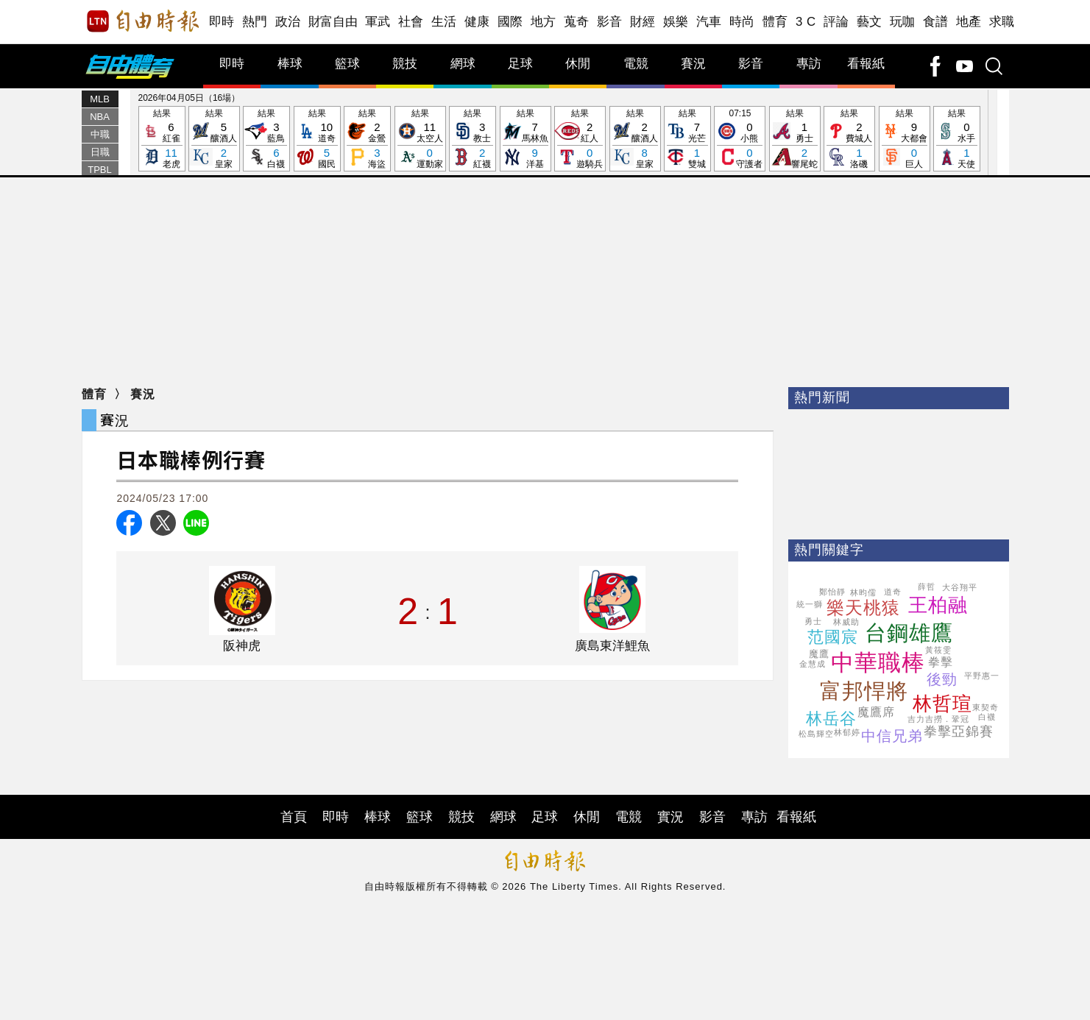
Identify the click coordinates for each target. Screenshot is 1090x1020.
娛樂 (676, 22)
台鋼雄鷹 (909, 633)
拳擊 (940, 662)
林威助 (846, 621)
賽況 (693, 64)
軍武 (378, 22)
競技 (404, 64)
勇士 (813, 621)
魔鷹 (819, 653)
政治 (288, 22)
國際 (510, 22)
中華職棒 (878, 663)
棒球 (289, 64)
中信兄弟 (892, 736)
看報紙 (866, 64)
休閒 (577, 64)
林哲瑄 (942, 704)
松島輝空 (816, 733)
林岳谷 (831, 718)
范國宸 (832, 637)
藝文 (869, 22)
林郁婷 (847, 732)
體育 (775, 22)
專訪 (808, 64)
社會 (411, 22)
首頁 (293, 817)
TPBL (100, 169)
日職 (100, 151)
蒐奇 (577, 22)
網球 (462, 64)
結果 (162, 139)
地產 (969, 22)
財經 (643, 22)
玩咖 (903, 22)
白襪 (987, 716)
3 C (806, 22)
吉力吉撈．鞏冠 (938, 719)
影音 (610, 22)
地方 (543, 22)
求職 (1002, 22)
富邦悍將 (864, 691)
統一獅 (809, 604)
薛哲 (926, 586)
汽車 (709, 22)
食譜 (936, 22)
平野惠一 (981, 675)
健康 (477, 22)
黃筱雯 (938, 649)
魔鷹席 (876, 712)
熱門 (255, 22)
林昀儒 (863, 592)
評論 (836, 22)
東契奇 (985, 707)
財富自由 (333, 22)
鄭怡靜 (832, 591)
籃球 (347, 64)
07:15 (739, 139)
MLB (100, 99)
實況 (670, 817)
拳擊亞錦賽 (959, 731)
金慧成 (812, 663)
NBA (100, 116)
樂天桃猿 (863, 607)
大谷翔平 (959, 587)
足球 (520, 64)
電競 (635, 64)
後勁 (942, 679)
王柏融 (938, 605)
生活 (444, 22)
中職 (100, 134)
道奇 (893, 591)
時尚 (742, 22)
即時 (222, 22)
